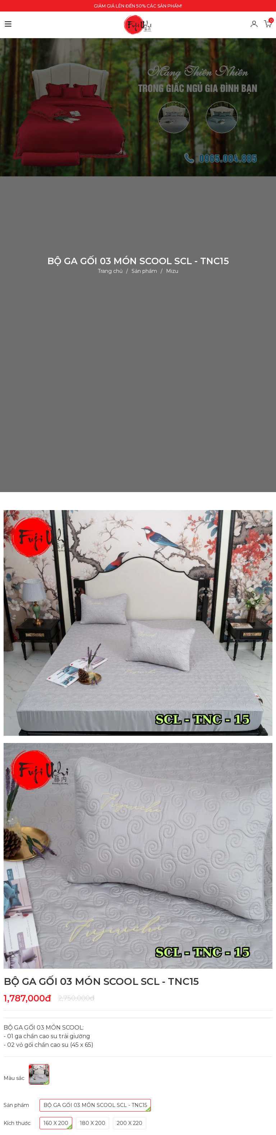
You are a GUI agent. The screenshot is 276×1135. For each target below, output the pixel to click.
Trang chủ (110, 270)
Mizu (172, 270)
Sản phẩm (144, 270)
